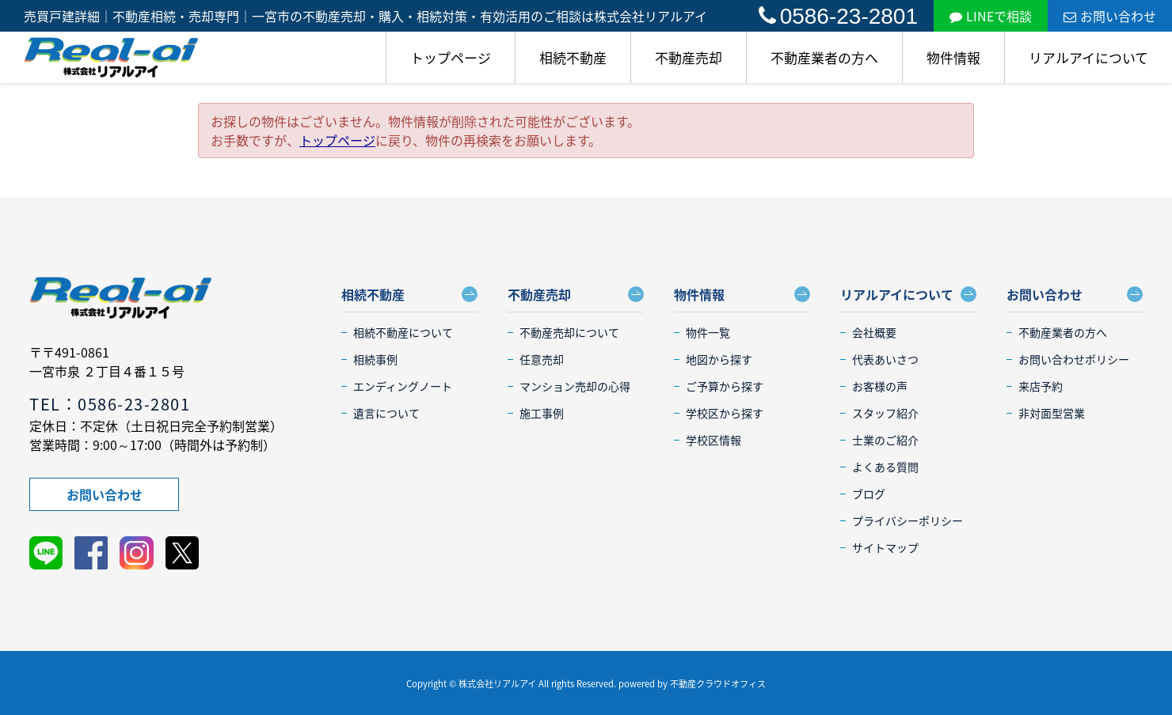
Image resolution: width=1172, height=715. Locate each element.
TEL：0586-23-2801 (109, 403)
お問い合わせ (1110, 15)
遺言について (386, 413)
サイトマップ (885, 547)
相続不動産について (403, 332)
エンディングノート (402, 386)
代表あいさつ (885, 359)
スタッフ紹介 (885, 413)
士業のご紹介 (885, 440)
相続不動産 (573, 57)
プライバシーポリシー (907, 520)
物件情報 (953, 57)
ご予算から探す (724, 386)
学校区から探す (724, 413)
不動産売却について (569, 332)
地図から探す (719, 359)
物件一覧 (708, 332)
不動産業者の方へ (824, 57)
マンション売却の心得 (574, 386)
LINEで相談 (990, 15)
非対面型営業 (1051, 413)
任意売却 (541, 359)
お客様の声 (880, 386)
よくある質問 (885, 467)
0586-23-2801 (838, 16)
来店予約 (1040, 386)
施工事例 (541, 413)
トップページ (450, 57)
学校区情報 (713, 440)
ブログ (868, 493)
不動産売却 (688, 57)
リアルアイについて (1088, 57)
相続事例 (375, 359)
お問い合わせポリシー (1073, 359)
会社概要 (874, 332)
